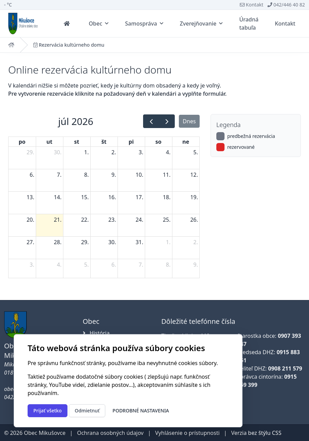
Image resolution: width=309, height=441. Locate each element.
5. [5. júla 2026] (196, 152)
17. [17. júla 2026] (139, 197)
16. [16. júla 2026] (112, 197)
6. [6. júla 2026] (32, 174)
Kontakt (251, 4)
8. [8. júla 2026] (86, 174)
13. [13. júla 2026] (30, 197)
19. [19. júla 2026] (194, 197)
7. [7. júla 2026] (59, 174)
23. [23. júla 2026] (112, 219)
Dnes (189, 121)
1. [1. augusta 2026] (168, 242)
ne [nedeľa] (185, 141)
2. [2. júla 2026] (113, 152)
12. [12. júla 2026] (194, 174)
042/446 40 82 (286, 4)
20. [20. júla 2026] (30, 219)
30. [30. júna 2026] (58, 152)
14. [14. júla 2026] (58, 197)
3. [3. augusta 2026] (32, 264)
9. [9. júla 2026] (113, 174)
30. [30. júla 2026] (112, 242)
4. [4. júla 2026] (168, 152)
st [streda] (76, 141)
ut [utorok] (49, 141)
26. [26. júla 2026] (194, 219)
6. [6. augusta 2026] (113, 264)
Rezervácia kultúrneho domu (68, 45)
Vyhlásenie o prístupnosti (187, 433)
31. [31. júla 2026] (139, 242)
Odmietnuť (87, 410)
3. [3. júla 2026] (141, 152)
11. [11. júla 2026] (167, 174)
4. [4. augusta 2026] (59, 264)
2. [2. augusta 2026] (196, 242)
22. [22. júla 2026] (85, 219)
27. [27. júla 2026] (30, 242)
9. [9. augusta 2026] (196, 264)
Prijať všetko (47, 410)
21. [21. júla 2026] (58, 219)
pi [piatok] (131, 141)
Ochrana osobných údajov (110, 433)
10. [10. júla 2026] (139, 174)
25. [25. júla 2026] (167, 219)
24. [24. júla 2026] (139, 219)
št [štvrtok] (104, 141)
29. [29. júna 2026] (30, 152)
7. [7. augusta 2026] (141, 264)
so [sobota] (158, 141)
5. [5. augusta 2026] (86, 264)
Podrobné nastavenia (140, 410)
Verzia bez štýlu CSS (256, 433)
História (96, 333)
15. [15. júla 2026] (85, 197)
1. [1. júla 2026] (86, 152)
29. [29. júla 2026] (85, 242)
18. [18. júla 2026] (167, 197)
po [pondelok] (22, 141)
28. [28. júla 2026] (58, 242)
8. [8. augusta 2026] (168, 264)
